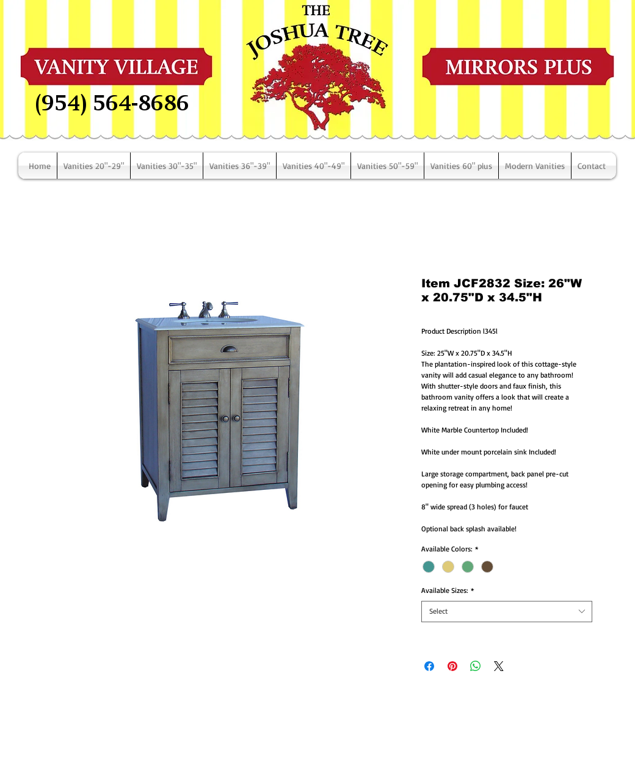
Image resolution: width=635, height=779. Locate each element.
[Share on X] (499, 666)
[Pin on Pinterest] (452, 666)
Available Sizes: (447, 590)
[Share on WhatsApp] (475, 666)
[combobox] (506, 611)
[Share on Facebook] (429, 666)
